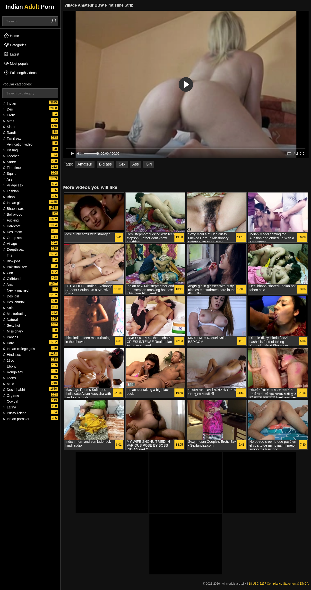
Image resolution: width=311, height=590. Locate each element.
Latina (9, 407)
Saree (9, 162)
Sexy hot (11, 325)
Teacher (10, 156)
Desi (8, 109)
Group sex (12, 238)
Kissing (10, 150)
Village (9, 244)
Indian (9, 103)
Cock (8, 273)
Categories (15, 44)
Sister (9, 127)
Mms (8, 121)
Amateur (85, 164)
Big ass (105, 164)
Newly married (15, 290)
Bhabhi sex (13, 209)
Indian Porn (30, 6)
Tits (7, 255)
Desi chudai (13, 302)
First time (11, 168)
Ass (7, 179)
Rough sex (12, 372)
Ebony (9, 366)
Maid (8, 384)
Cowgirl (10, 401)
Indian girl (12, 203)
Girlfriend (11, 279)
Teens (9, 378)
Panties (10, 337)
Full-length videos (20, 72)
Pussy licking (14, 413)
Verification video (17, 144)
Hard (8, 343)
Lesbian (10, 191)
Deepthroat (13, 249)
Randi (9, 133)
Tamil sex (11, 138)
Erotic (9, 115)
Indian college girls (18, 349)
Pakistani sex (14, 267)
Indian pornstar (15, 419)
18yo (8, 360)
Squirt (9, 173)
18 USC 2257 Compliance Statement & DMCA (279, 583)
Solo (8, 308)
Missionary (12, 331)
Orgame (10, 395)
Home (11, 35)
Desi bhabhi (13, 390)
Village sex (12, 185)
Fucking (10, 220)
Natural (10, 320)
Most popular (17, 63)
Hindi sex (11, 355)
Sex (122, 164)
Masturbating (14, 314)
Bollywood (12, 214)
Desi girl (10, 296)
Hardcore (11, 226)
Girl (149, 164)
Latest (11, 54)
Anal (7, 284)
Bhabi (9, 197)
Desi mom (12, 232)
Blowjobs (11, 261)
